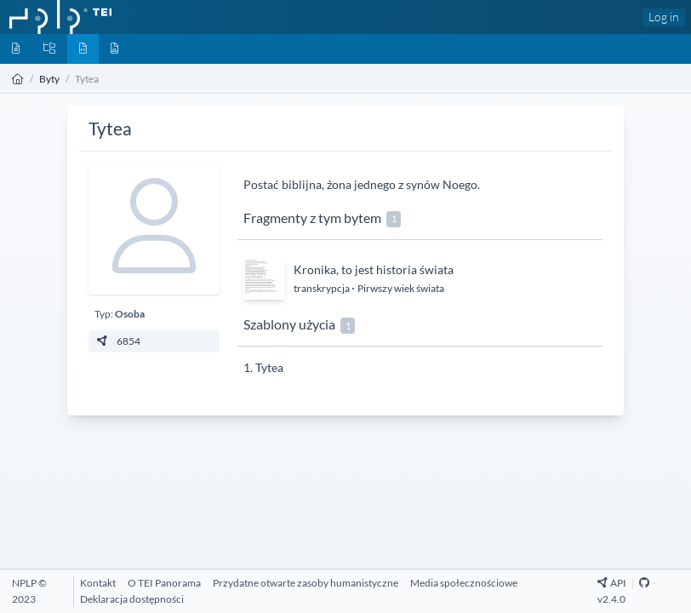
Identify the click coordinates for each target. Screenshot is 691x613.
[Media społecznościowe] (463, 582)
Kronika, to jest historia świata (374, 269)
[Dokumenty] (15, 49)
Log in (663, 16)
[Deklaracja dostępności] (132, 599)
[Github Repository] (644, 582)
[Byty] (83, 49)
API (612, 582)
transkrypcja (322, 288)
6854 (117, 341)
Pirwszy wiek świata (400, 288)
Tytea (269, 367)
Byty (49, 78)
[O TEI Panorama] (164, 582)
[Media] (114, 49)
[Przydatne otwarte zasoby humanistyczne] (305, 582)
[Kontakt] (98, 582)
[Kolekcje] (49, 49)
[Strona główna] (18, 78)
